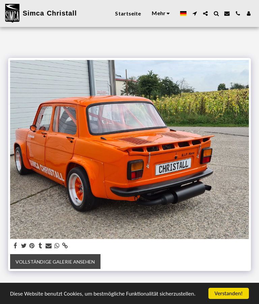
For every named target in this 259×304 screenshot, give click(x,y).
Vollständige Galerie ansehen (55, 262)
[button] (195, 13)
